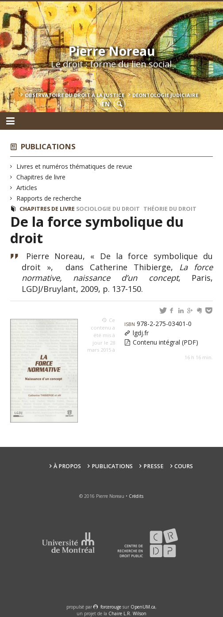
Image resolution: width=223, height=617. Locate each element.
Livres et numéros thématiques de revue (74, 166)
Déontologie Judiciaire (165, 95)
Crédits (136, 496)
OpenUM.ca (143, 607)
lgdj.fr (141, 333)
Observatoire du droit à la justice (74, 95)
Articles (27, 187)
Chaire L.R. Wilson (127, 613)
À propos (67, 466)
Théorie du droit (169, 209)
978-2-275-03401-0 (158, 323)
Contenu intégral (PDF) (165, 342)
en (105, 104)
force (110, 607)
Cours (183, 466)
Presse (153, 466)
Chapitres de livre (41, 177)
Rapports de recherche (49, 198)
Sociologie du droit (108, 209)
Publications (48, 146)
